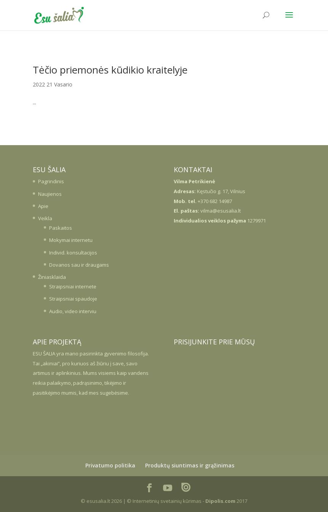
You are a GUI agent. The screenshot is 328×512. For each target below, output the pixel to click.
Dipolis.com (220, 501)
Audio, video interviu (72, 311)
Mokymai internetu (71, 240)
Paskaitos (60, 227)
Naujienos (50, 193)
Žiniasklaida (52, 277)
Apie (43, 206)
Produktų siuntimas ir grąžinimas (189, 465)
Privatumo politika (110, 465)
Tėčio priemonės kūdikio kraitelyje (110, 70)
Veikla (45, 218)
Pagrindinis (51, 181)
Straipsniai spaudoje (73, 298)
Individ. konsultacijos (73, 252)
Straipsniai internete (72, 286)
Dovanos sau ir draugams (79, 264)
